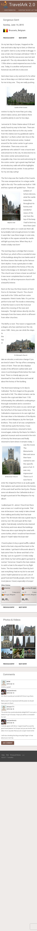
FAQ (7, 755)
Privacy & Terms (15, 755)
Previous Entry (8, 38)
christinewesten (9, 10)
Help (3, 755)
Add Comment (8, 743)
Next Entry (23, 38)
